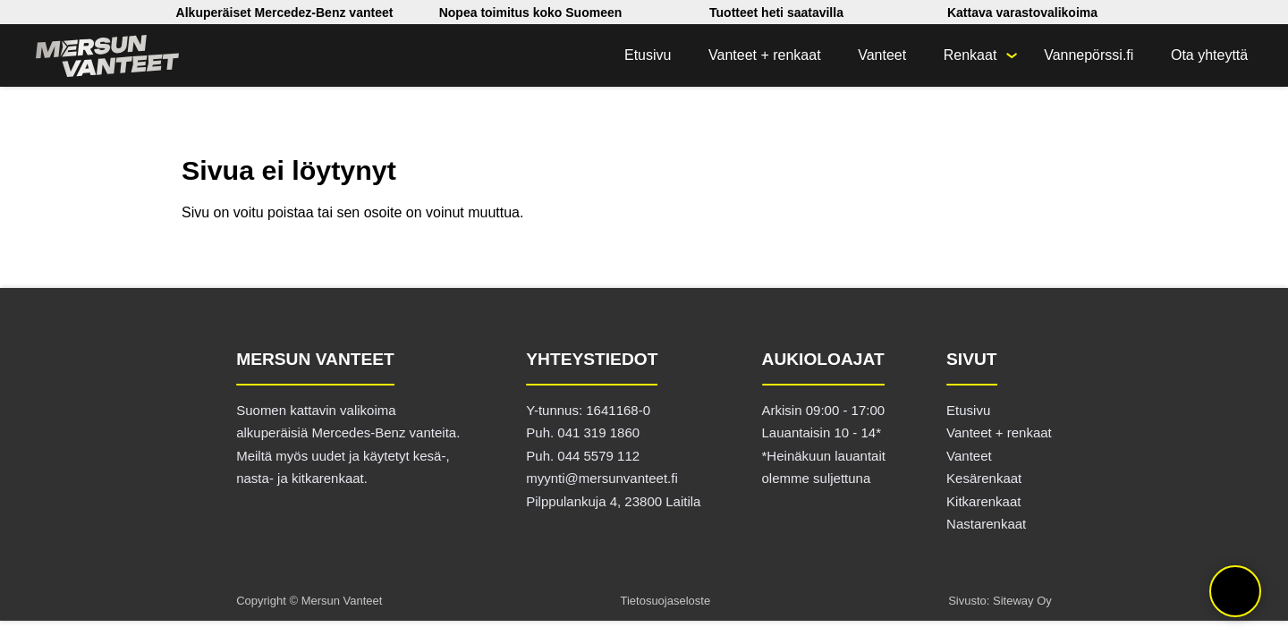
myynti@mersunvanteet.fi (601, 478)
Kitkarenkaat (983, 501)
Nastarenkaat (986, 523)
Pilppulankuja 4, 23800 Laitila (613, 501)
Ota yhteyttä (1209, 55)
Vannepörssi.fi (1088, 55)
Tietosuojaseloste (665, 600)
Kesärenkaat (983, 478)
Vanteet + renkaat (764, 55)
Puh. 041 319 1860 (583, 432)
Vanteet (882, 55)
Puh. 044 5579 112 (583, 455)
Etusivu (647, 55)
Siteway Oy (1022, 600)
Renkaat (970, 55)
